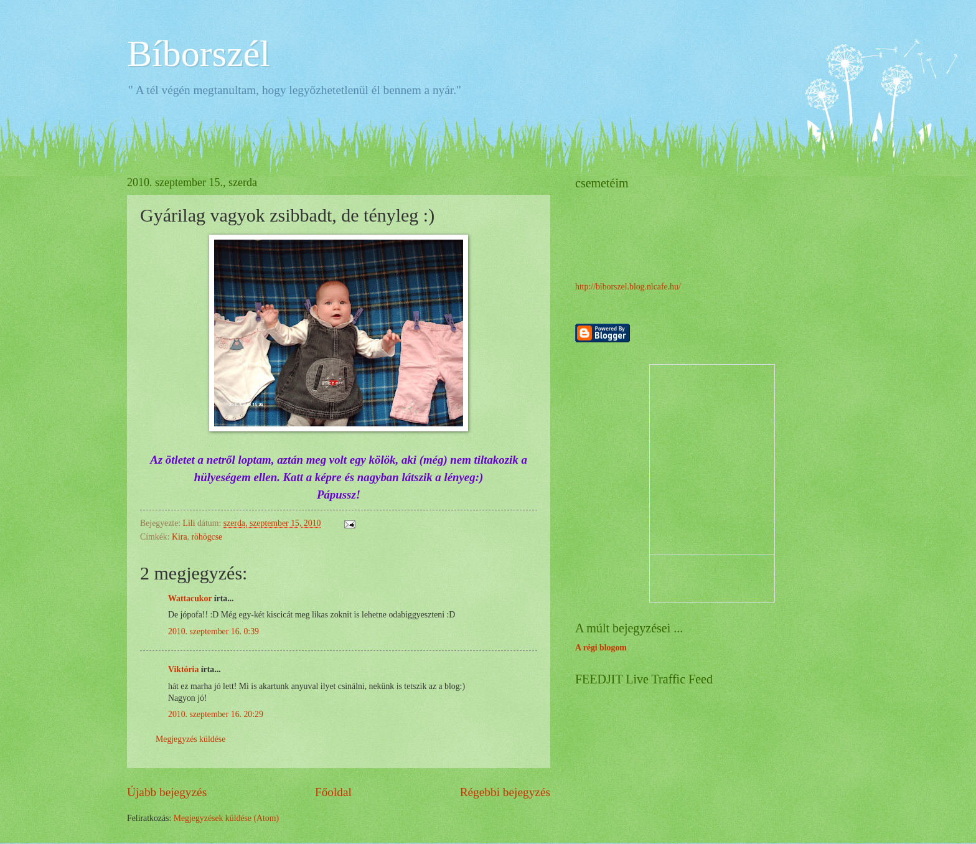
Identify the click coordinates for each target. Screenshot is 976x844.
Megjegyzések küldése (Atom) (226, 818)
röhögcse (206, 537)
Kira (179, 537)
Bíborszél (198, 53)
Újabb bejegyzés (167, 792)
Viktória (183, 669)
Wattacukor (190, 598)
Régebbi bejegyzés (505, 792)
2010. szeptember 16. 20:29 (215, 714)
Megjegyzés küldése (190, 739)
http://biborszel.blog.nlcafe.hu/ (628, 286)
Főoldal (333, 792)
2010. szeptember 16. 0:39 (213, 631)
